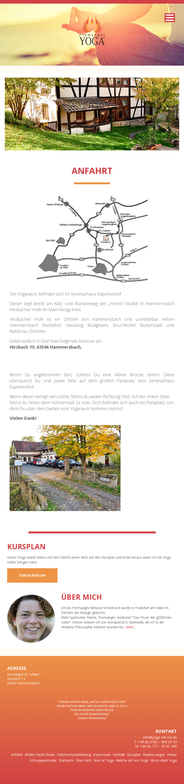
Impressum (102, 754)
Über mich (84, 760)
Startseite (66, 760)
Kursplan (134, 754)
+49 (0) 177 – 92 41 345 (158, 746)
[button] (170, 17)
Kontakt (119, 754)
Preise (172, 754)
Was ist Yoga (104, 760)
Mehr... (131, 627)
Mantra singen (154, 754)
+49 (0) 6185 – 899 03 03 (157, 742)
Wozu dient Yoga (163, 760)
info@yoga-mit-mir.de (160, 737)
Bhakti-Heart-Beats (40, 754)
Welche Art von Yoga (132, 760)
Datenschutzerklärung (74, 754)
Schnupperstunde (43, 760)
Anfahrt (17, 754)
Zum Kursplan (32, 575)
